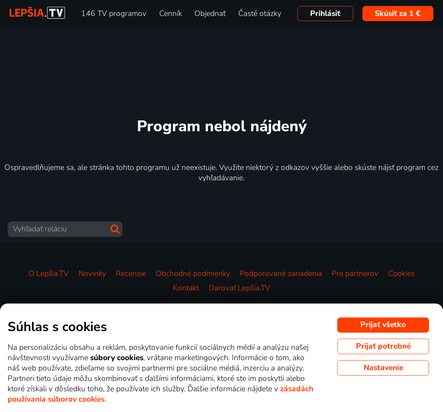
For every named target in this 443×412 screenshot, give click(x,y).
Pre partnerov (355, 273)
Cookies (401, 273)
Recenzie (131, 273)
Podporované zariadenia (281, 273)
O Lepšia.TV (48, 273)
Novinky (92, 273)
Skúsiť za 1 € (398, 13)
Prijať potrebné (383, 346)
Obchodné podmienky (193, 273)
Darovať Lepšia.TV (239, 288)
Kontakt (186, 288)
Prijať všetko (383, 324)
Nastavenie (383, 368)
